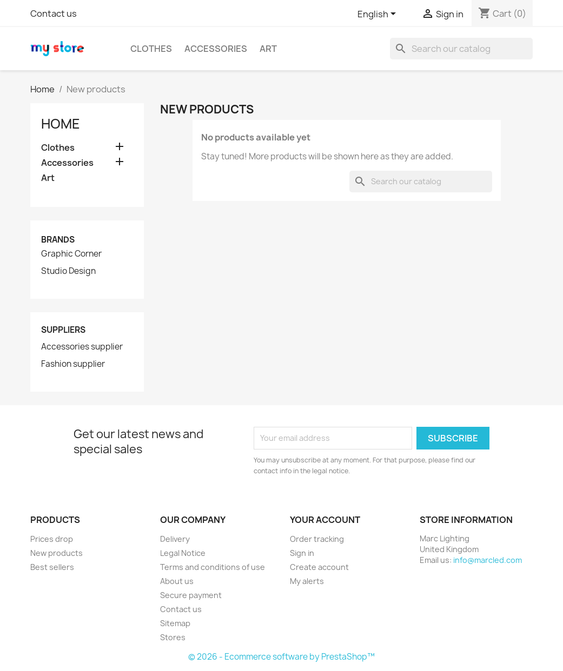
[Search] (461, 48)
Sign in (302, 553)
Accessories (215, 49)
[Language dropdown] (378, 14)
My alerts (307, 581)
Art (268, 49)
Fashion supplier (73, 364)
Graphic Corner (71, 254)
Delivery (175, 539)
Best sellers (52, 567)
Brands (58, 239)
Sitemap (175, 623)
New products (56, 553)
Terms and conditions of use (212, 567)
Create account (319, 567)
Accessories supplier (82, 346)
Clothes (151, 49)
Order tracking (317, 539)
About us (177, 581)
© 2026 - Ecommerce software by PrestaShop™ (281, 656)
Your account (325, 520)
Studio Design (68, 271)
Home (60, 124)
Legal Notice (183, 553)
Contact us (53, 13)
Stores (173, 637)
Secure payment (191, 595)
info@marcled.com (487, 560)
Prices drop (51, 539)
